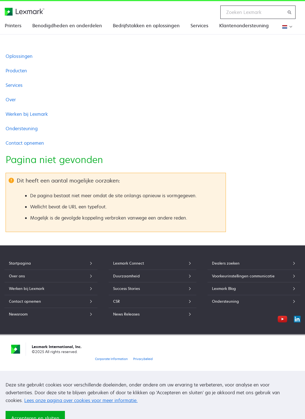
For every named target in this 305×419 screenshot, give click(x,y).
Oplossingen (19, 56)
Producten (16, 71)
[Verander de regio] (286, 26)
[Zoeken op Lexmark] (289, 12)
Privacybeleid (143, 359)
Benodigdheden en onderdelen (67, 26)
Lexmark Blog (254, 288)
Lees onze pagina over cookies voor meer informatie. (81, 400)
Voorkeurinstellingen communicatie (254, 275)
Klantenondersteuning (244, 26)
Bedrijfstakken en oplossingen (146, 26)
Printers (13, 26)
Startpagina (51, 263)
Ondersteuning (22, 128)
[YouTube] (282, 318)
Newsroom (51, 314)
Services (199, 26)
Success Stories (152, 288)
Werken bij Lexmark (27, 114)
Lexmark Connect (152, 263)
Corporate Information (111, 359)
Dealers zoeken (254, 263)
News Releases (152, 314)
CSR (152, 301)
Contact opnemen (25, 143)
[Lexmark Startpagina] (24, 12)
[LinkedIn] (297, 318)
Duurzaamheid (152, 275)
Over (11, 100)
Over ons (51, 275)
